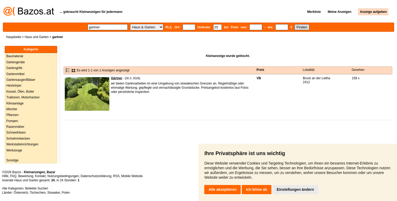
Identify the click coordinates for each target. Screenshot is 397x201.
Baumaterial (14, 56)
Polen (66, 192)
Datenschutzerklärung (96, 176)
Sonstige (12, 160)
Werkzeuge (14, 150)
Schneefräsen (16, 132)
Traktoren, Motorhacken (23, 97)
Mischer (11, 109)
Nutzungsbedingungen (63, 176)
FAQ (13, 176)
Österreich (21, 192)
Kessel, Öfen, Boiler (20, 91)
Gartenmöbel (15, 74)
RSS (116, 176)
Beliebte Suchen (36, 188)
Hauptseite (13, 37)
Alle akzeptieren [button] (222, 189)
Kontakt (40, 176)
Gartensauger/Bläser (20, 80)
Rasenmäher (15, 127)
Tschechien (38, 192)
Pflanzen (12, 115)
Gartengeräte (15, 62)
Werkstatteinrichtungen (22, 144)
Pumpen (12, 121)
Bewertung (25, 176)
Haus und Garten (37, 37)
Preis (260, 70)
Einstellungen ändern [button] (295, 189)
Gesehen (358, 70)
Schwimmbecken (18, 138)
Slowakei (53, 192)
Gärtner (116, 78)
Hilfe (5, 176)
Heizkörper (14, 85)
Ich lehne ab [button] (256, 189)
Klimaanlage (15, 103)
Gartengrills (14, 68)
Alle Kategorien (12, 188)
